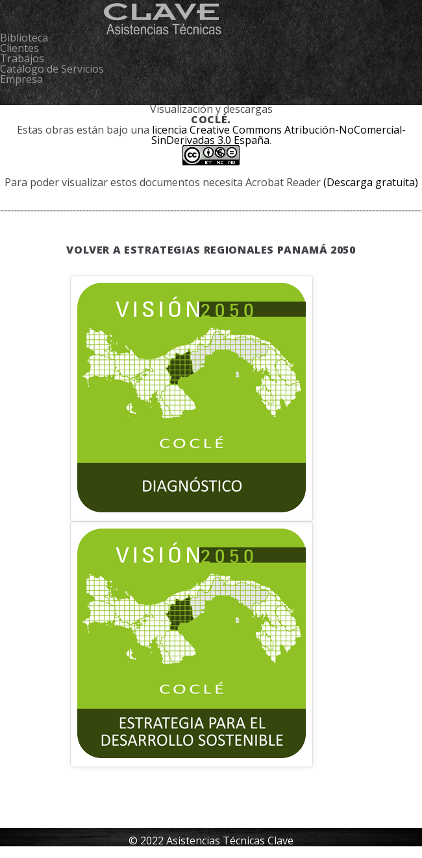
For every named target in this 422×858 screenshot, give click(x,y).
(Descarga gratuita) (370, 182)
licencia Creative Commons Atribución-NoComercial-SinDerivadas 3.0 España (278, 135)
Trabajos (22, 58)
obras (59, 130)
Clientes (19, 48)
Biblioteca (24, 37)
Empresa (21, 79)
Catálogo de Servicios (52, 69)
